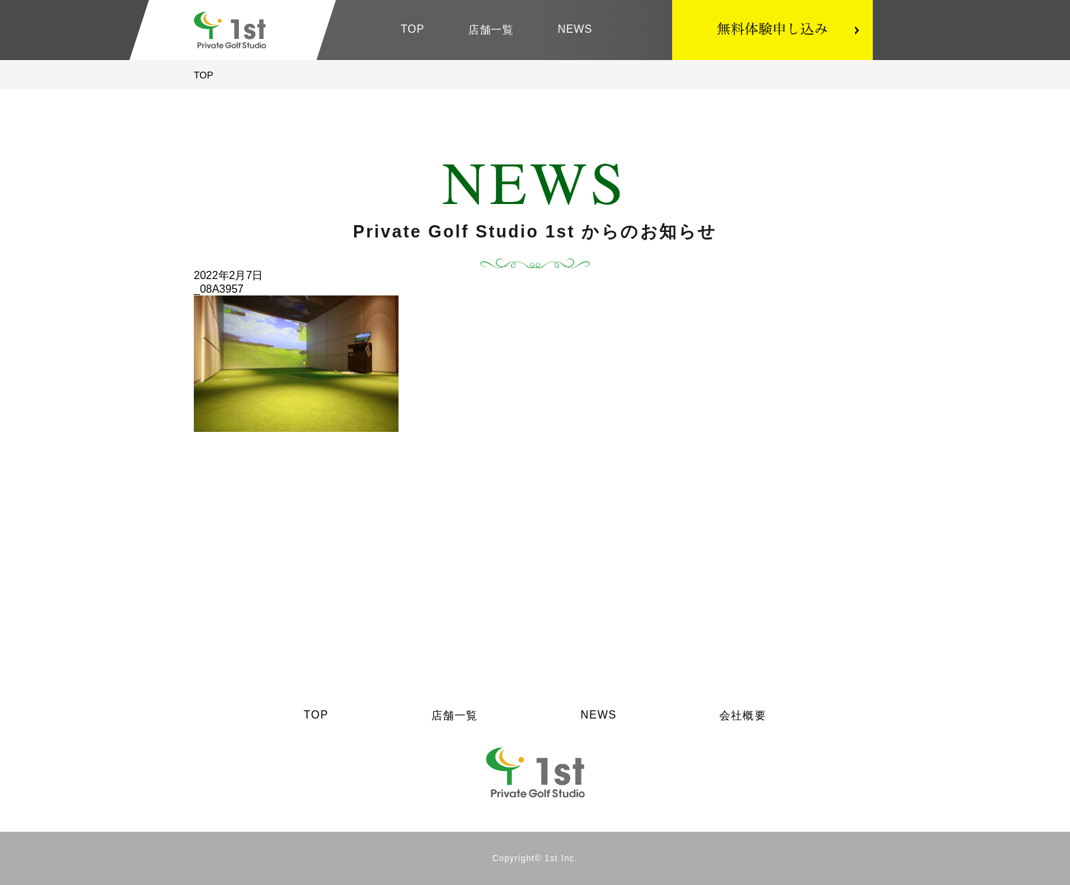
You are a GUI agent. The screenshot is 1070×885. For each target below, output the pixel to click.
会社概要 (742, 715)
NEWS (575, 29)
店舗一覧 (491, 29)
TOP (412, 29)
